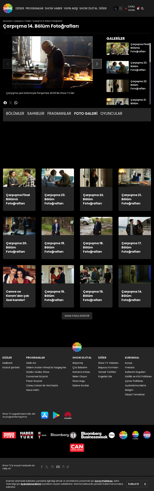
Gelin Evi (31, 363)
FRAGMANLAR (59, 113)
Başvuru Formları (108, 367)
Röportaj (77, 363)
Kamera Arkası (81, 372)
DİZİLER (20, 8)
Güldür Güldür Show (37, 372)
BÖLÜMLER (15, 113)
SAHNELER (35, 113)
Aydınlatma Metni (31, 483)
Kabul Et (133, 484)
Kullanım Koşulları (135, 372)
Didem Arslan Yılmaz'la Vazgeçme (46, 367)
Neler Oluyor (79, 376)
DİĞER (103, 8)
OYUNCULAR (111, 113)
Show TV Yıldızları (108, 363)
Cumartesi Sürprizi (37, 376)
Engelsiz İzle (105, 376)
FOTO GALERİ (85, 113)
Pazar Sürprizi (34, 381)
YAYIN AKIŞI (71, 8)
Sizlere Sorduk (80, 385)
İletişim (129, 390)
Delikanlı (7, 363)
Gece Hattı (32, 390)
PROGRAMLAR (34, 8)
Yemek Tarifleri (107, 372)
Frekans (129, 367)
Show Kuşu (78, 381)
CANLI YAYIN (130, 8)
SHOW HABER (53, 8)
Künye (128, 363)
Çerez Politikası (104, 480)
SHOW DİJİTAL (88, 8)
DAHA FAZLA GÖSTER (77, 316)
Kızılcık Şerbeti (11, 367)
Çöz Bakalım (79, 367)
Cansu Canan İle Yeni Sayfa (42, 385)
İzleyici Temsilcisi (135, 394)
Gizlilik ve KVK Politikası (138, 376)
